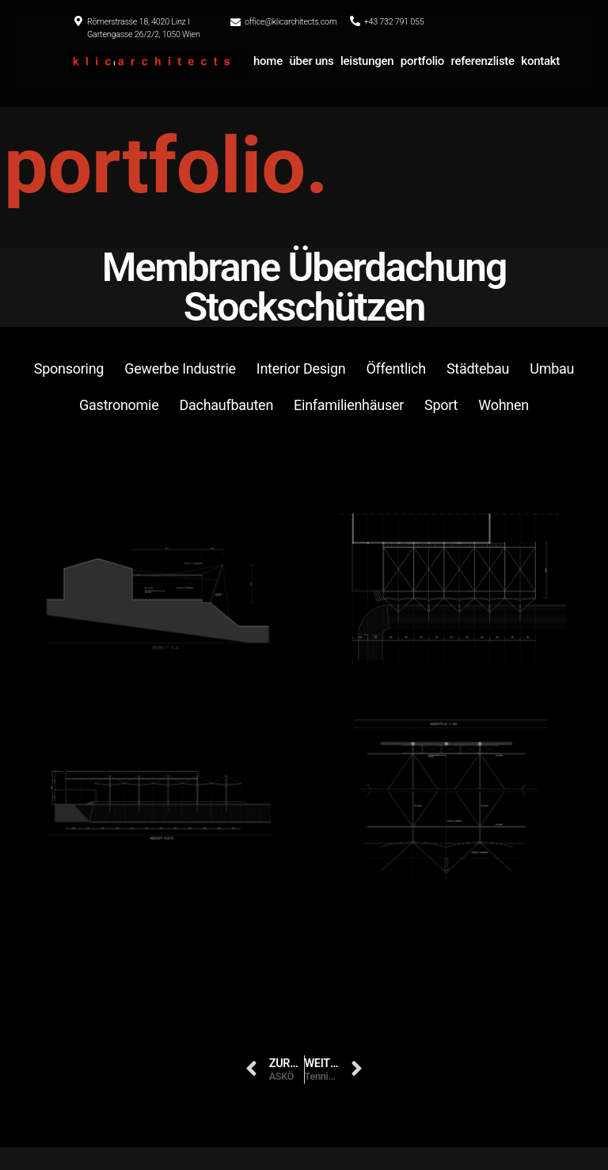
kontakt (540, 61)
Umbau (552, 368)
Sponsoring (69, 368)
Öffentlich (395, 368)
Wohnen (503, 405)
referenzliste (483, 61)
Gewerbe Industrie (180, 368)
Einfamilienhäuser (349, 405)
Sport (441, 405)
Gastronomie (118, 405)
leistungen (366, 61)
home (268, 61)
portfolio (422, 61)
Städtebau (477, 368)
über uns (311, 61)
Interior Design (301, 368)
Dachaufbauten (226, 405)
